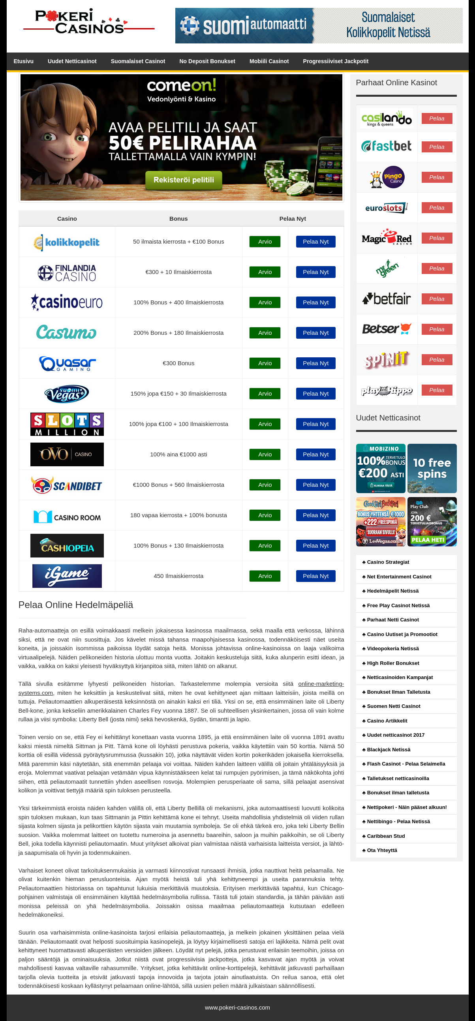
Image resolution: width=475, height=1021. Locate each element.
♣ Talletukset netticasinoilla (395, 778)
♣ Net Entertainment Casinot (397, 577)
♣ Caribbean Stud (383, 836)
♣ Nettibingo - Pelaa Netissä (396, 821)
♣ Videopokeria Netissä (390, 648)
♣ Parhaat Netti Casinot (390, 620)
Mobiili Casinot (269, 61)
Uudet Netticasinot (72, 61)
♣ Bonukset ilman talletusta (396, 793)
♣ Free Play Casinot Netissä (396, 605)
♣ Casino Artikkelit (384, 721)
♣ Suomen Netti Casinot (391, 706)
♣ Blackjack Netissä (386, 750)
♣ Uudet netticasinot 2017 (393, 735)
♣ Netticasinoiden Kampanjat (397, 677)
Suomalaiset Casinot (138, 61)
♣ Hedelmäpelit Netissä (390, 591)
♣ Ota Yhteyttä (379, 850)
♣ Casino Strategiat (385, 562)
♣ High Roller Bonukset (390, 663)
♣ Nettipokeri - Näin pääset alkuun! (404, 807)
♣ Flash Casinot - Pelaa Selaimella (403, 764)
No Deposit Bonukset (207, 61)
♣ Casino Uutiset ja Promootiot (400, 634)
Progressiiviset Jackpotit (336, 61)
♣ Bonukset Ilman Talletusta (396, 692)
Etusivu (24, 61)
